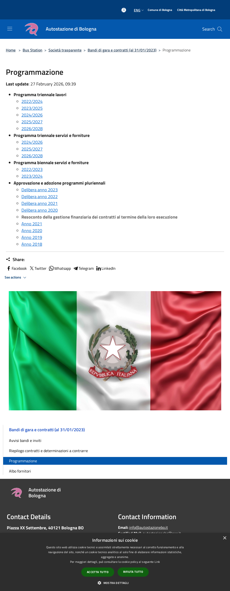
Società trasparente (65, 50)
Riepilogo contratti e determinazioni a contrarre (48, 451)
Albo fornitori (20, 471)
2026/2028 (32, 128)
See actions (16, 277)
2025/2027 (32, 121)
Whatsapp (59, 268)
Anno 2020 (31, 230)
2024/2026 (32, 115)
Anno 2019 (31, 237)
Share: (15, 259)
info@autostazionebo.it (148, 527)
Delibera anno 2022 (39, 196)
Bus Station (32, 50)
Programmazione (23, 461)
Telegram (83, 268)
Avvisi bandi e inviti (25, 440)
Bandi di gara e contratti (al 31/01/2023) (122, 50)
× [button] (224, 538)
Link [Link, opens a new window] (157, 561)
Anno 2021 (31, 223)
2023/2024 (32, 176)
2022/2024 (32, 101)
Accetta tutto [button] (98, 572)
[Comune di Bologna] (160, 10)
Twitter (37, 268)
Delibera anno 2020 (39, 210)
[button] (115, 582)
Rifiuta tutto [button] (133, 571)
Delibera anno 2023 (39, 189)
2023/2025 (32, 108)
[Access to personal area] (123, 10)
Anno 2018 (31, 244)
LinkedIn (106, 268)
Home (11, 50)
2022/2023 (32, 169)
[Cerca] (220, 29)
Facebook (16, 268)
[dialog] (115, 562)
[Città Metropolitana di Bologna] (196, 10)
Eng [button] (139, 10)
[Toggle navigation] (10, 29)
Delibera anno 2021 (39, 203)
